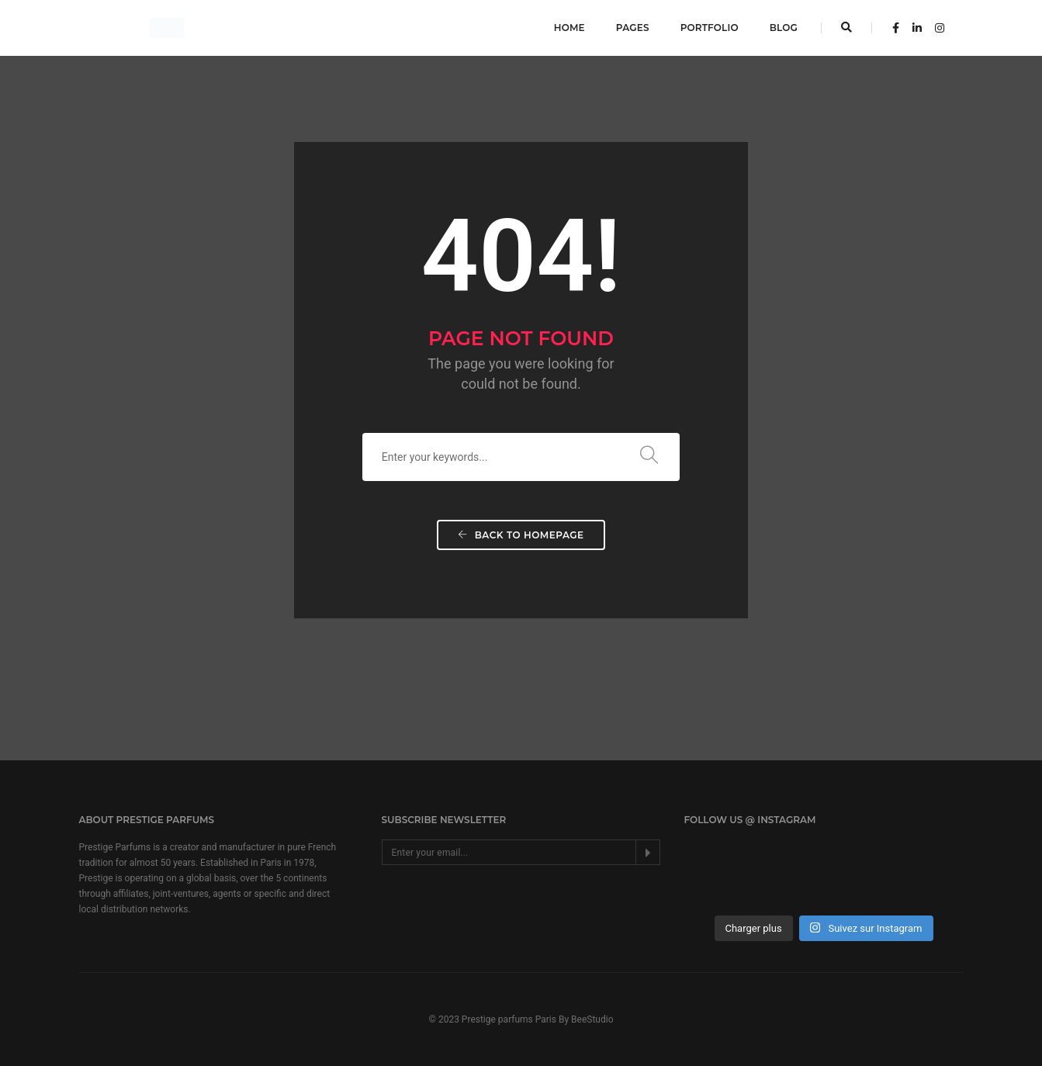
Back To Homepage (520, 535)
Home (569, 27)
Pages (632, 27)
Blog (784, 27)
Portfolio (709, 27)
